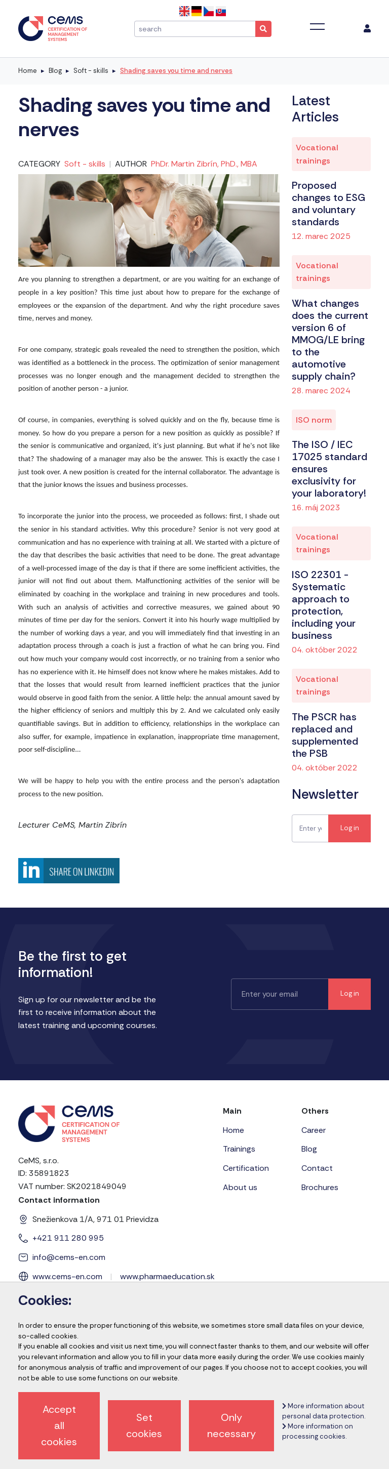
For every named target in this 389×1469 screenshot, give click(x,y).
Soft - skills (90, 70)
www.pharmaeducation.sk (167, 1276)
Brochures (319, 1187)
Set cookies (144, 1425)
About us (240, 1187)
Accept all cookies (59, 1425)
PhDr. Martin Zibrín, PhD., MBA (204, 163)
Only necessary (231, 1425)
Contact (317, 1168)
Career (313, 1130)
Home (27, 70)
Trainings (239, 1149)
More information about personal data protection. (323, 1411)
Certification (246, 1168)
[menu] (367, 28)
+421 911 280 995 (68, 1238)
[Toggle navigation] (317, 26)
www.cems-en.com (67, 1276)
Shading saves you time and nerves (176, 70)
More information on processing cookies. (317, 1431)
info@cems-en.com (68, 1257)
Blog (55, 70)
